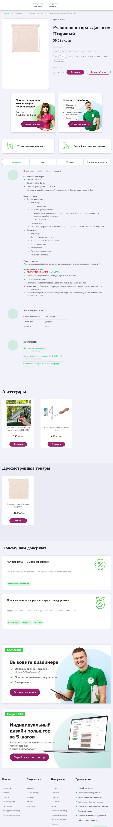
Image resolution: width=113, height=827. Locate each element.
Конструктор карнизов (52, 5)
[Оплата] (54, 788)
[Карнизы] (6, 793)
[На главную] (14, 5)
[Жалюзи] (6, 797)
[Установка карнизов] (59, 815)
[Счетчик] (58, 72)
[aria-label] (32, 113)
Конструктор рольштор (38, 5)
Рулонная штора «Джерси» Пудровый (18, 505)
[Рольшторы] (7, 788)
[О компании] (31, 788)
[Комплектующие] (9, 802)
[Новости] (30, 797)
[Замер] (54, 806)
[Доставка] (55, 793)
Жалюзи (38, 622)
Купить (18, 521)
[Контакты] (31, 806)
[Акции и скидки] (33, 793)
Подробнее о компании (18, 584)
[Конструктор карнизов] (11, 815)
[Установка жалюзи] (59, 819)
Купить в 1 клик (98, 72)
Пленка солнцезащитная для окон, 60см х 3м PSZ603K (18, 428)
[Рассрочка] (55, 797)
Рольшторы (13, 622)
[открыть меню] (109, 5)
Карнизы (27, 622)
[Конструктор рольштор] (11, 811)
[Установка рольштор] (59, 811)
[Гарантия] (55, 802)
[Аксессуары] (7, 806)
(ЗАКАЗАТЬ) (54, 272)
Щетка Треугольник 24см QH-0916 (56, 428)
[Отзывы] (30, 802)
